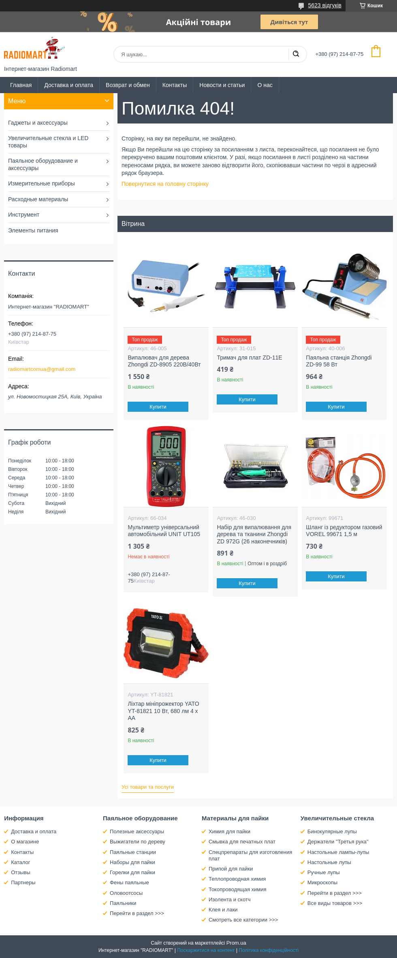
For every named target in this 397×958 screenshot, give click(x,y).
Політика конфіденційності (269, 950)
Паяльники (123, 903)
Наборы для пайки (132, 862)
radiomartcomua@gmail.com (41, 369)
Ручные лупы (323, 872)
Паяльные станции (133, 852)
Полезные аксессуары (137, 831)
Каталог (20, 862)
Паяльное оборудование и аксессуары (43, 164)
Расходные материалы (38, 199)
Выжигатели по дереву (137, 842)
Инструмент (23, 214)
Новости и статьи (222, 85)
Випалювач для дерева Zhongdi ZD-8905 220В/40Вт (164, 361)
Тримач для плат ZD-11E (249, 357)
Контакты (174, 85)
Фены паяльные (129, 882)
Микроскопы (322, 882)
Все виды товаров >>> (335, 903)
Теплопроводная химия (237, 879)
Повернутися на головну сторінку (165, 184)
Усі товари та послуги (148, 787)
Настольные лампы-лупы (338, 852)
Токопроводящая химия (238, 889)
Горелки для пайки (132, 872)
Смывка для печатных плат (242, 842)
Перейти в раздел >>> (137, 913)
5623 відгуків (325, 5)
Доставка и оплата (68, 85)
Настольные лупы (329, 862)
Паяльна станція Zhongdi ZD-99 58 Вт (338, 361)
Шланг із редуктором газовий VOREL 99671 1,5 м (344, 531)
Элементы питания (33, 230)
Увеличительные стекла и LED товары (48, 142)
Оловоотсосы (126, 893)
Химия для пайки (229, 831)
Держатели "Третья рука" (338, 842)
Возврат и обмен (128, 85)
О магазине (25, 842)
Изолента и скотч (230, 899)
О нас (264, 85)
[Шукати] (295, 54)
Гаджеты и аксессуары (38, 122)
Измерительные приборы (41, 183)
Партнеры (23, 882)
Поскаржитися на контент (206, 950)
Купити (158, 407)
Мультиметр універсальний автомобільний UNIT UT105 (164, 531)
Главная (21, 85)
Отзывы (20, 872)
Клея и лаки (223, 910)
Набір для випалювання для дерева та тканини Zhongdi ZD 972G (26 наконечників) (254, 534)
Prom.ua (236, 943)
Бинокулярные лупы (332, 831)
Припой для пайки (231, 869)
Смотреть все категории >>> (243, 920)
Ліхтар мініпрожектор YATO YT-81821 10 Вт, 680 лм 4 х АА (163, 710)
